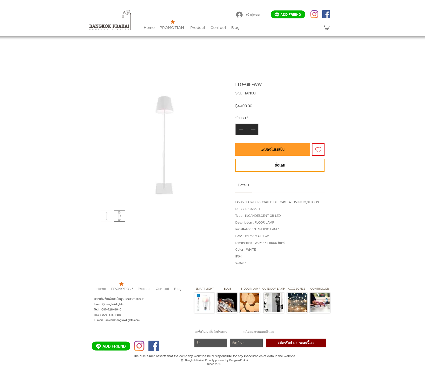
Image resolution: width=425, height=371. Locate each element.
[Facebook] (326, 14)
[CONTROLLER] (319, 289)
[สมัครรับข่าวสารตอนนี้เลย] (296, 343)
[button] (235, 28)
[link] (243, 185)
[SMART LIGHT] (204, 288)
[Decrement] (240, 129)
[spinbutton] (247, 129)
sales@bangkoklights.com (122, 320)
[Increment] (253, 129)
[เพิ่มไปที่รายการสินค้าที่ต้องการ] (318, 149)
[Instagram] (314, 14)
